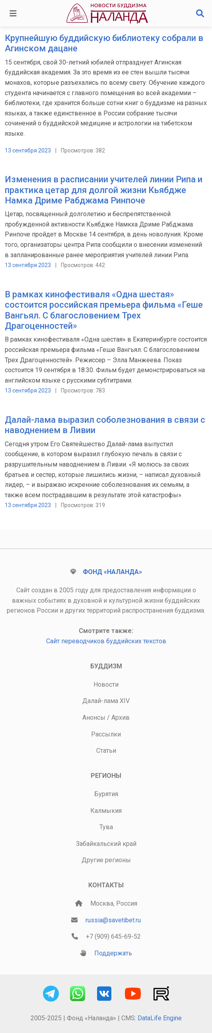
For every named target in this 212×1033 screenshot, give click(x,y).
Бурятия (106, 794)
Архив (120, 717)
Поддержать (113, 953)
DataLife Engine (160, 1018)
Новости (106, 684)
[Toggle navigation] (13, 13)
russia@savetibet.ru (113, 920)
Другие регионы (106, 860)
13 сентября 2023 (28, 150)
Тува (106, 827)
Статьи (106, 750)
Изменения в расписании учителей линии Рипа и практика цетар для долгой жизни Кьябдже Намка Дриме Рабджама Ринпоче (103, 189)
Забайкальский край (106, 843)
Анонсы (93, 717)
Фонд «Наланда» (112, 572)
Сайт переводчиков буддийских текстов (106, 641)
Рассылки (106, 734)
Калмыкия (106, 810)
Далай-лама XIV (106, 701)
